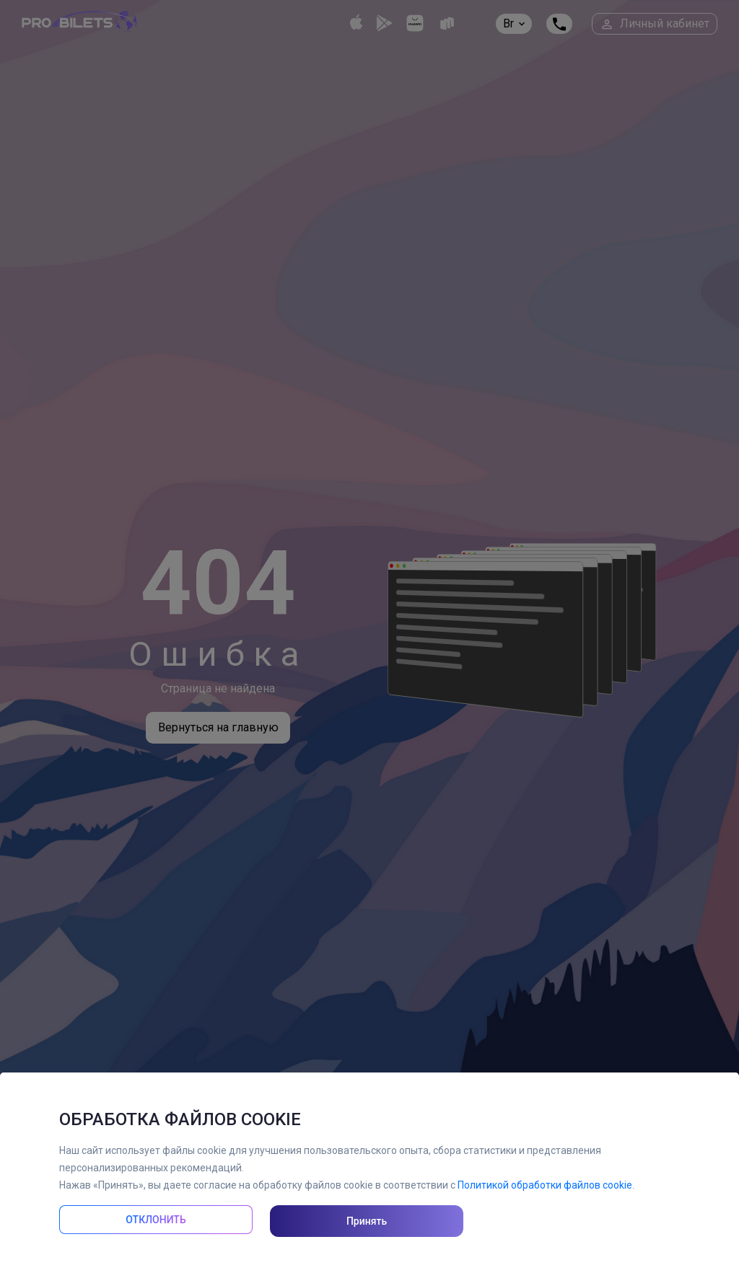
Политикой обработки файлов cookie (545, 1185)
